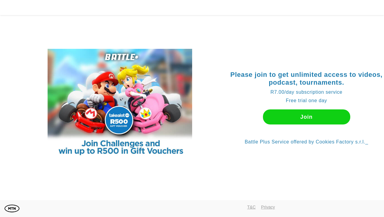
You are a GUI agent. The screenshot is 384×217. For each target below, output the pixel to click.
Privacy (268, 207)
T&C (251, 207)
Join (306, 117)
